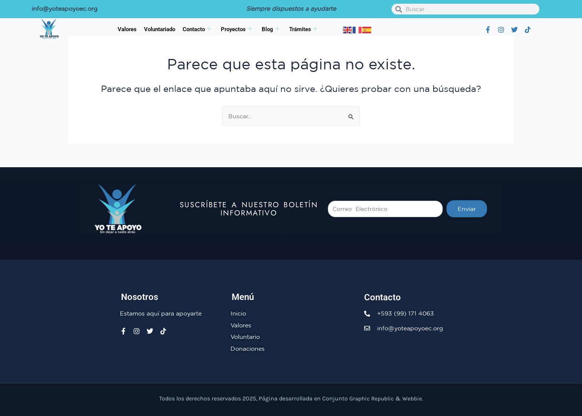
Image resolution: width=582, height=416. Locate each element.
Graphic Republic (372, 398)
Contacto (197, 29)
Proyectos (236, 29)
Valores (127, 29)
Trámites (303, 29)
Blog (270, 29)
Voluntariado (159, 29)
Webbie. (413, 398)
